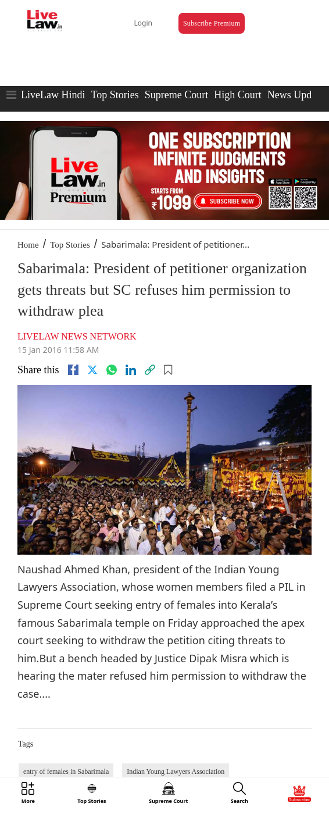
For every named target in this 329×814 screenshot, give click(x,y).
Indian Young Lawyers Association (175, 771)
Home (28, 244)
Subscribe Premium (211, 23)
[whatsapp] (111, 370)
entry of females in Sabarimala (66, 771)
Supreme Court (177, 95)
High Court (238, 95)
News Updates (297, 95)
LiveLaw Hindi (53, 95)
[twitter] (92, 370)
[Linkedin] (131, 370)
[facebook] (73, 370)
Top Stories (114, 95)
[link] (150, 370)
